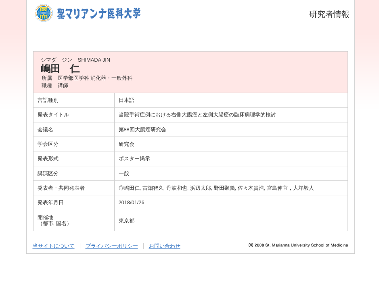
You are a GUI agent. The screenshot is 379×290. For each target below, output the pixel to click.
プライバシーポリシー (112, 246)
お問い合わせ (164, 246)
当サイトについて (54, 246)
